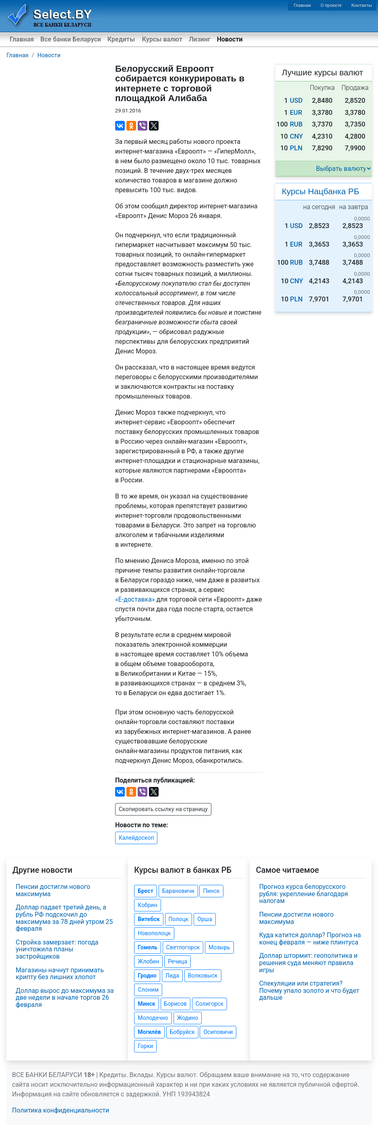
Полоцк (179, 919)
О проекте (330, 5)
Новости (230, 39)
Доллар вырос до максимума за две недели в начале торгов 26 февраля (65, 998)
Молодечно (153, 1018)
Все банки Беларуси (70, 39)
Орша (204, 919)
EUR (296, 112)
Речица (177, 961)
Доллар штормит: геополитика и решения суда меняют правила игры (308, 962)
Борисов (175, 1003)
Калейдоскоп (136, 837)
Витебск (148, 919)
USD (296, 100)
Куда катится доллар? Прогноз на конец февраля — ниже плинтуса (310, 938)
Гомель (147, 947)
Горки (145, 1046)
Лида (172, 975)
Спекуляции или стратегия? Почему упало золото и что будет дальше (309, 990)
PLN (296, 148)
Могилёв (149, 1032)
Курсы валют (162, 39)
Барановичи (178, 891)
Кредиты (121, 39)
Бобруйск (182, 1032)
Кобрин (147, 905)
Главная (302, 5)
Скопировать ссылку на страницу (163, 809)
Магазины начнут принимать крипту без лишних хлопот (60, 973)
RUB (296, 124)
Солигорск (210, 1003)
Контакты (361, 5)
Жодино (187, 1018)
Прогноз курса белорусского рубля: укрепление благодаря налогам (303, 894)
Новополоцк (154, 933)
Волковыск (203, 975)
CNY (296, 136)
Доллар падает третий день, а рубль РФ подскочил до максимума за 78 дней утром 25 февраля (64, 917)
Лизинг (199, 39)
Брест (145, 891)
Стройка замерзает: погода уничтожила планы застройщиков (57, 949)
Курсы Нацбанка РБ (320, 191)
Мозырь (219, 947)
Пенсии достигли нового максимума (53, 890)
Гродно (147, 975)
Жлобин (148, 961)
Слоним (148, 989)
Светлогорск (183, 947)
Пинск (211, 891)
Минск (146, 1003)
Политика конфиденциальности (60, 1110)
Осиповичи (218, 1032)
